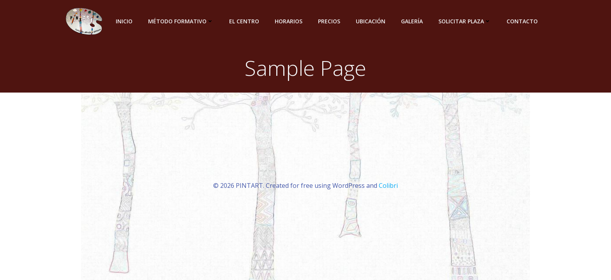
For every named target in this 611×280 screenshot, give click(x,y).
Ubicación (370, 21)
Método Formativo (181, 21)
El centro (244, 21)
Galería (412, 21)
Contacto (522, 21)
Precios (329, 21)
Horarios (288, 21)
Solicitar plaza (464, 21)
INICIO (124, 21)
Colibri (388, 185)
